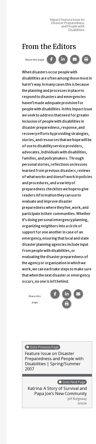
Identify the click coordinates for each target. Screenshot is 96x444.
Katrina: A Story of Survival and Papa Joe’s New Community (56, 392)
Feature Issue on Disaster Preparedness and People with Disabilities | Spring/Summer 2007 (57, 358)
